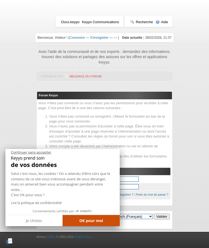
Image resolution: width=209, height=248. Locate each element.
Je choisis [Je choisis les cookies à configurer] (34, 220)
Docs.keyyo (70, 22)
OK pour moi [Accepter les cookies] (91, 220)
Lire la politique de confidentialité (36, 203)
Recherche (141, 22)
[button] (9, 241)
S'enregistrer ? (123, 194)
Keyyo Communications (100, 22)
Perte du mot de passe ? (152, 194)
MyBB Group (83, 236)
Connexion (77, 38)
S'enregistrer (99, 38)
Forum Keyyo (52, 76)
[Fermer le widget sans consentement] (31, 152)
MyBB (51, 236)
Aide (161, 22)
